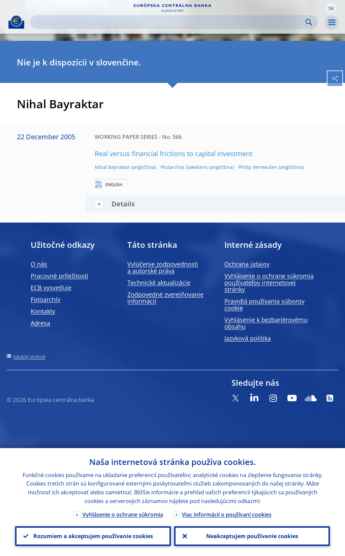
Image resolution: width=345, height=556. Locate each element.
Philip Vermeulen (258, 167)
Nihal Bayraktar (112, 167)
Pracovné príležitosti (59, 276)
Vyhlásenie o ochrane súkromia (123, 514)
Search (308, 22)
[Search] (168, 22)
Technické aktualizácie (158, 283)
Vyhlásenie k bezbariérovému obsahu (266, 323)
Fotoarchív (45, 299)
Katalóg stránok (29, 356)
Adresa (40, 323)
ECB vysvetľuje (51, 288)
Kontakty (43, 311)
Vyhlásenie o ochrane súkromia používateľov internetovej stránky (269, 282)
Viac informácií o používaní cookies (227, 514)
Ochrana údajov (247, 264)
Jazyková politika (247, 338)
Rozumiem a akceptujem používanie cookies (93, 536)
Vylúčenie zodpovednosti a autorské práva (162, 267)
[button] (331, 8)
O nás (39, 264)
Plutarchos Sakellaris (184, 167)
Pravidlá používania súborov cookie (264, 304)
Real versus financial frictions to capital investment (173, 153)
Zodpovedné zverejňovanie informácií (165, 297)
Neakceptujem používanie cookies (252, 536)
